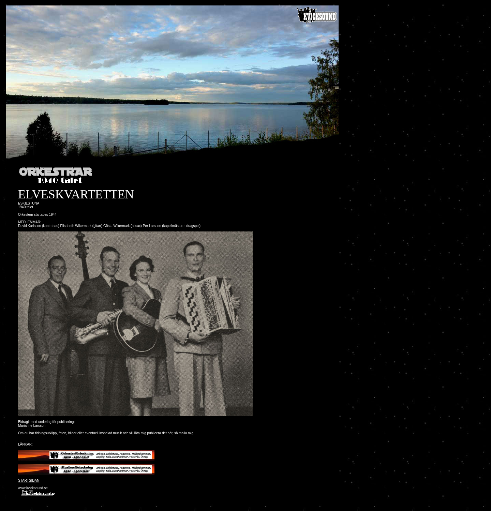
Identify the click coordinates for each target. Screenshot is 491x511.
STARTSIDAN (28, 480)
